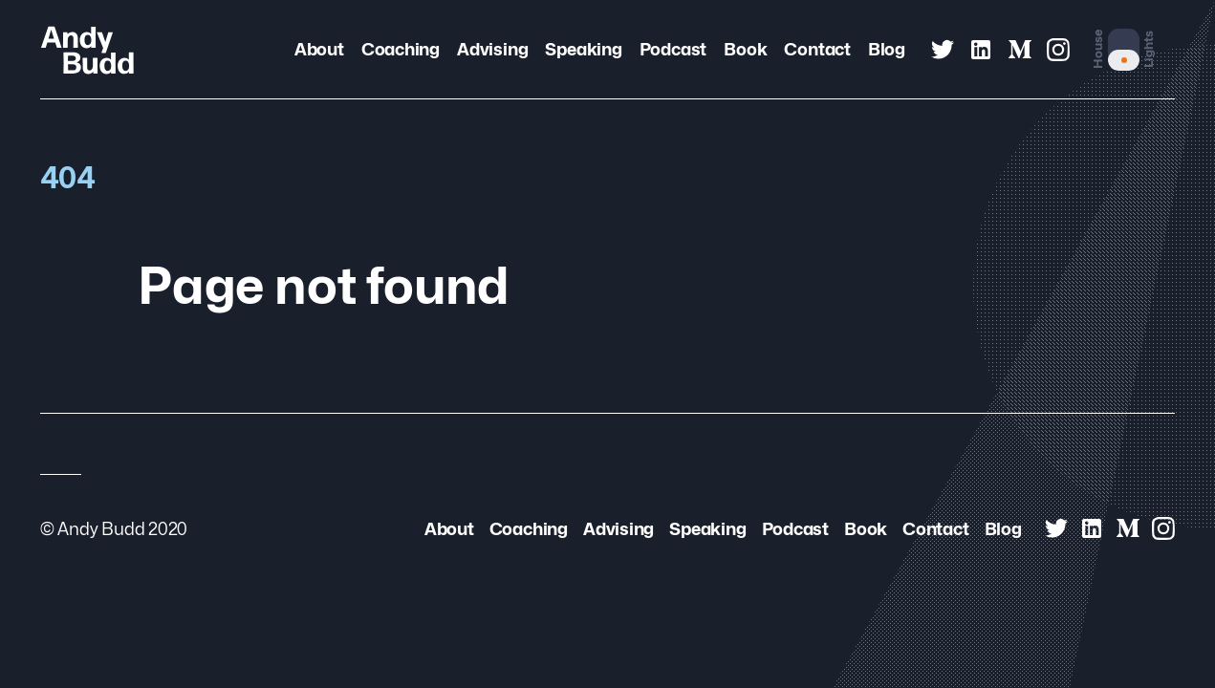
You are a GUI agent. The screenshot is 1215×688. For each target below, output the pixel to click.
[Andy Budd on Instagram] (1058, 49)
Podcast (673, 49)
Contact (817, 49)
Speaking (583, 49)
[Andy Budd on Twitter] (942, 49)
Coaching (400, 49)
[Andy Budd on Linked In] (980, 49)
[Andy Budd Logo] (87, 50)
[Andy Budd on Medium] (1020, 49)
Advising (492, 49)
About (319, 49)
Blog (886, 49)
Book (745, 49)
